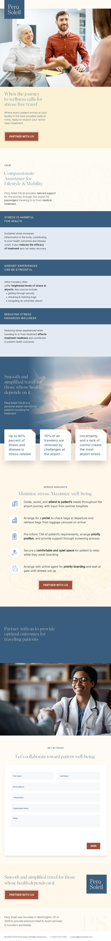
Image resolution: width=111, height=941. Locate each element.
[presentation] (79, 835)
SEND (93, 846)
